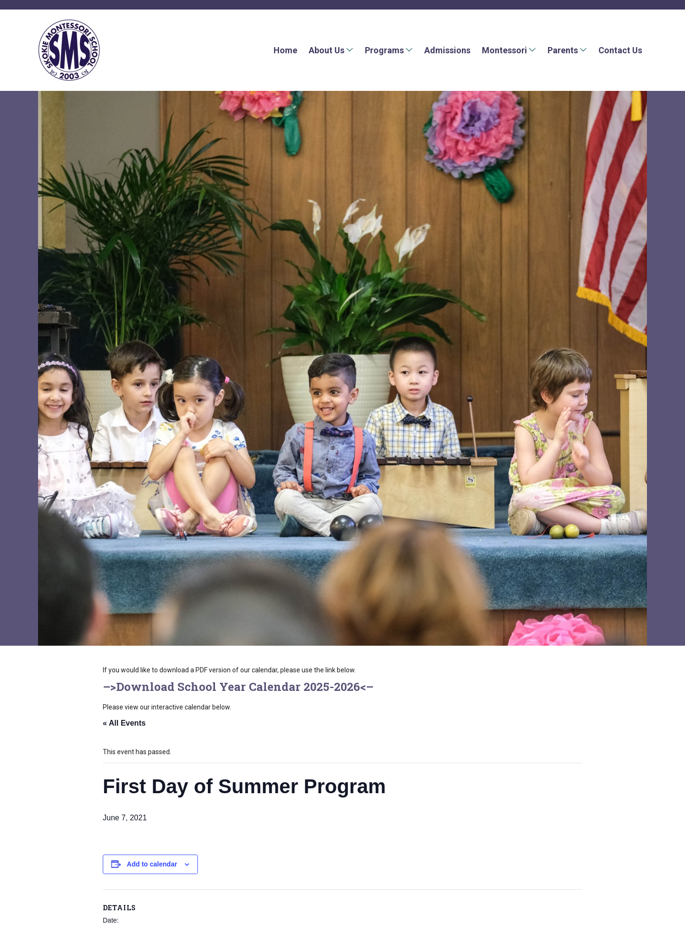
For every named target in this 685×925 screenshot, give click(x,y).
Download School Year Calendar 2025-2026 (238, 686)
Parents (563, 50)
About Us (326, 50)
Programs (384, 50)
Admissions (447, 50)
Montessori (504, 50)
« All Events (124, 723)
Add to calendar (152, 864)
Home (285, 50)
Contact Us (620, 50)
